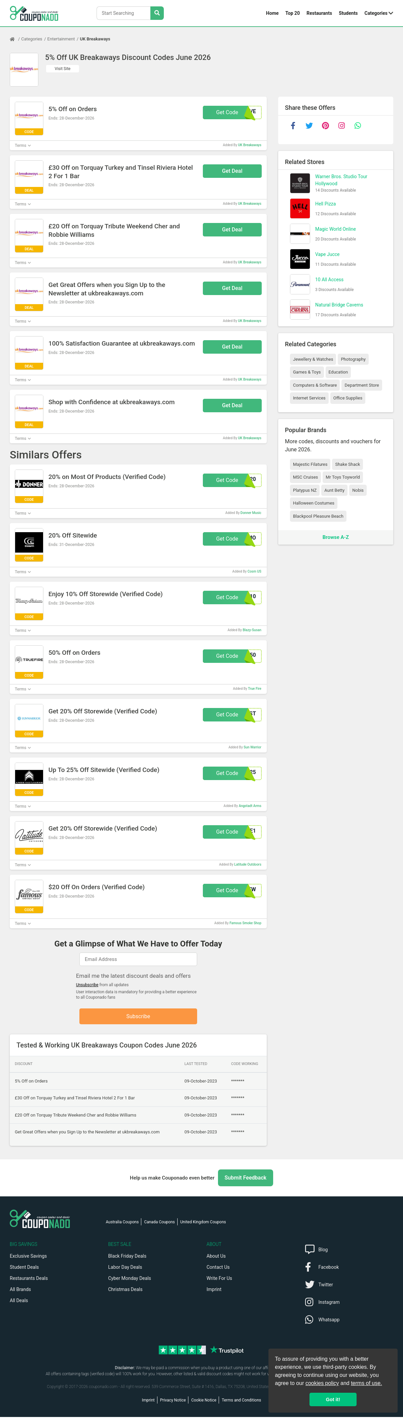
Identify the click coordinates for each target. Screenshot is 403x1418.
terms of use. (366, 1383)
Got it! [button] (333, 1399)
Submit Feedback (245, 1178)
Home (272, 13)
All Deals (19, 1301)
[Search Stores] (157, 13)
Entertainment (61, 38)
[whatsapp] (357, 125)
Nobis (358, 490)
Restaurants (319, 13)
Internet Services (309, 397)
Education (338, 372)
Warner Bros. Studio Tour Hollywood (341, 180)
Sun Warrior (252, 747)
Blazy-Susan (252, 630)
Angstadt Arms (250, 806)
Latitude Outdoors (247, 864)
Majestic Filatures (310, 464)
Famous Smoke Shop (245, 923)
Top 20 (292, 13)
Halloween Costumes (313, 503)
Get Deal (232, 171)
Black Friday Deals (127, 1257)
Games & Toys (307, 372)
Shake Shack (347, 464)
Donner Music (251, 513)
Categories (376, 13)
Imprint (214, 1290)
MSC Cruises (305, 477)
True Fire (254, 688)
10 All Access (329, 279)
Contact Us (218, 1268)
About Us (216, 1257)
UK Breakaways (95, 38)
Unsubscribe (87, 984)
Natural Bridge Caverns (339, 305)
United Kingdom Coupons (203, 1223)
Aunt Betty (334, 490)
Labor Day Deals (125, 1268)
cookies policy (322, 1383)
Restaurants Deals (29, 1279)
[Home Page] (15, 39)
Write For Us (219, 1279)
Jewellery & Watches (313, 359)
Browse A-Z (336, 537)
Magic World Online (335, 229)
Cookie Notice (203, 1401)
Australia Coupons (122, 1223)
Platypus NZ (305, 490)
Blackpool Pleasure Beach (318, 516)
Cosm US (254, 571)
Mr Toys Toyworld (343, 477)
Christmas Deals (125, 1290)
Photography (353, 359)
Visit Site (63, 68)
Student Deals (24, 1268)
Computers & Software (315, 385)
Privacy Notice (173, 1401)
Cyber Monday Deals (129, 1279)
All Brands (20, 1290)
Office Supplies (347, 397)
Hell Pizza (325, 203)
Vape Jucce (327, 254)
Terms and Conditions (241, 1401)
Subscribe (138, 1016)
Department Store (361, 385)
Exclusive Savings (28, 1257)
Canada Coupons (159, 1223)
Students (348, 13)
